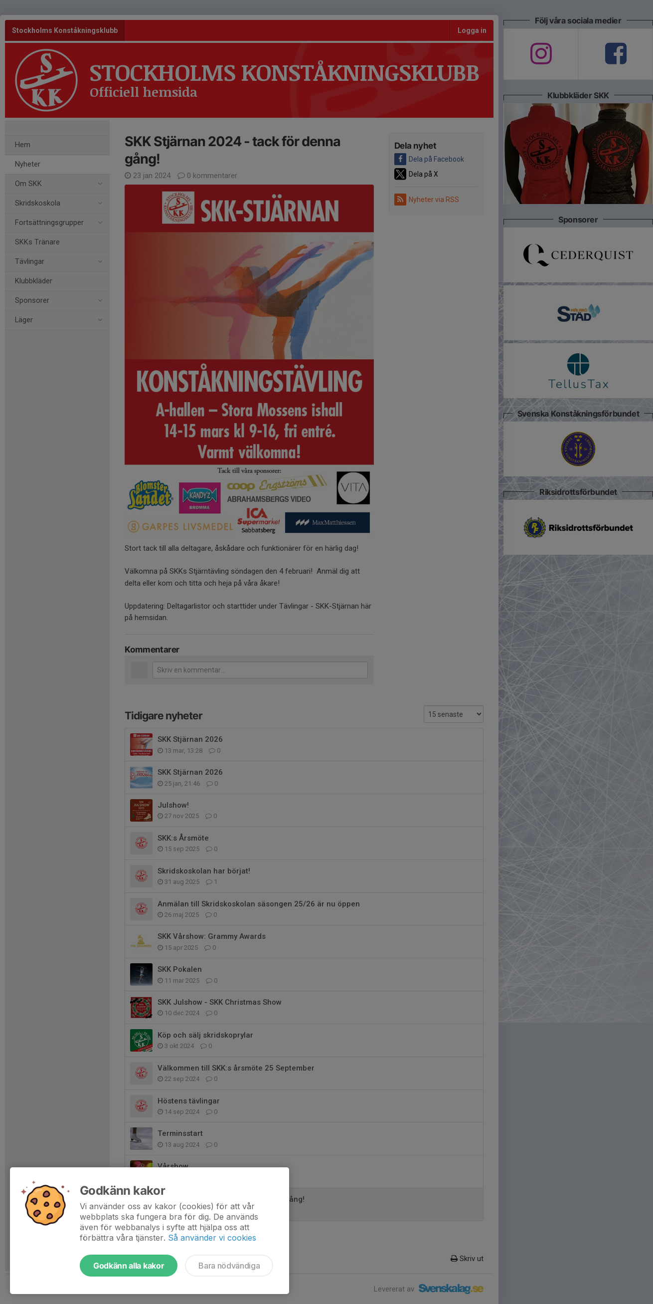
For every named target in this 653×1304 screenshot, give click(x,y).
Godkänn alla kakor (128, 1266)
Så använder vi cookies (212, 1238)
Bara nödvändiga (229, 1266)
